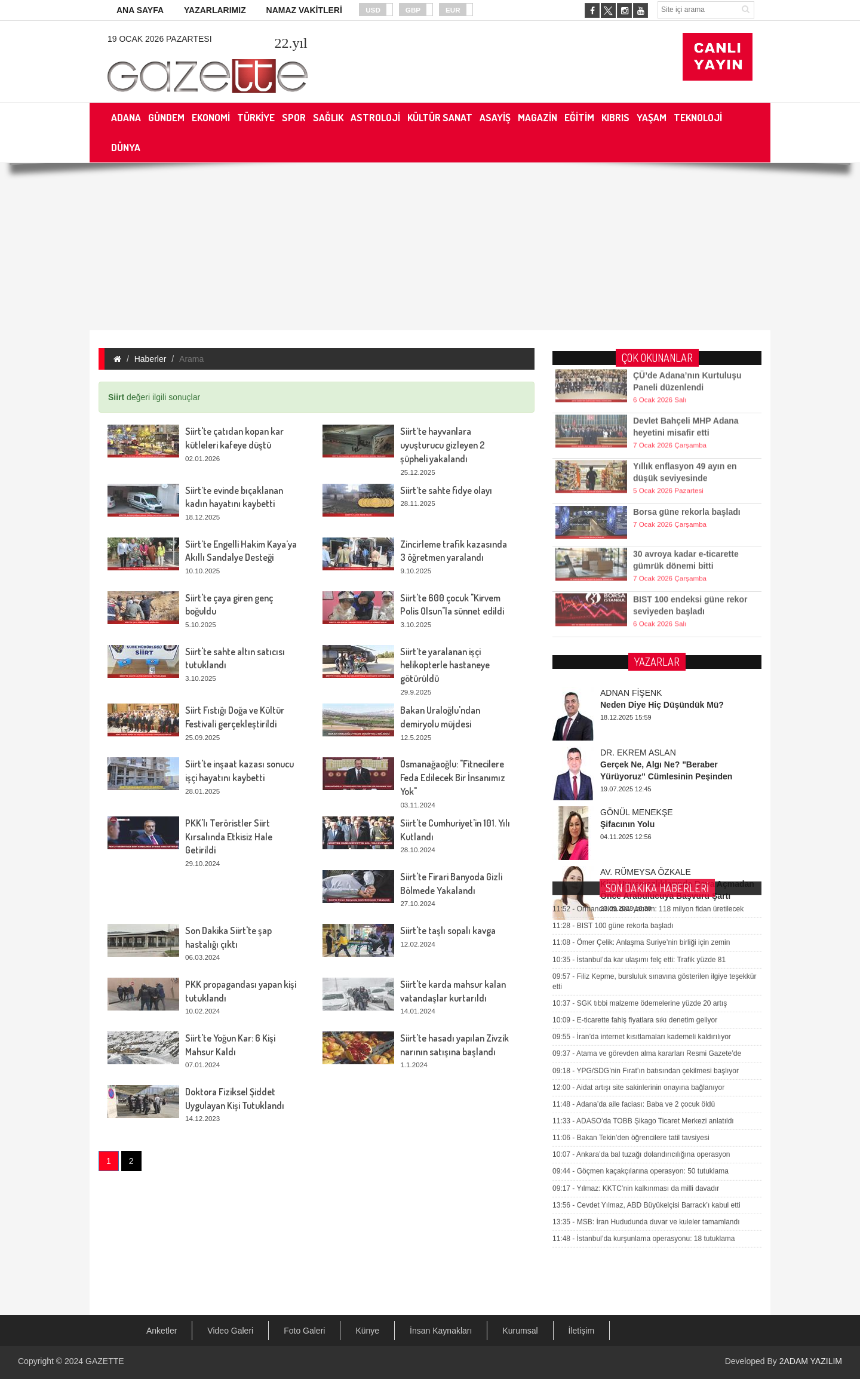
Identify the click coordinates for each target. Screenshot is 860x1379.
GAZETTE (104, 1361)
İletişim (582, 1330)
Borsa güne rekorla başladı (687, 495)
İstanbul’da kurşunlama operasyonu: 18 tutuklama (643, 1053)
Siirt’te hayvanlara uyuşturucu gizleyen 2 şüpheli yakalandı (442, 445)
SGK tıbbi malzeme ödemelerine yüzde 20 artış (639, 818)
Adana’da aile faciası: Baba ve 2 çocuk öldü (633, 918)
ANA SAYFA (140, 10)
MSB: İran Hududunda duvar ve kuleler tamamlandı (646, 1036)
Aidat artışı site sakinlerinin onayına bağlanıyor (638, 902)
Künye (367, 1330)
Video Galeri (230, 1330)
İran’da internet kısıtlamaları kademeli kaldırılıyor (641, 851)
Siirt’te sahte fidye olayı (446, 490)
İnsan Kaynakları (441, 1330)
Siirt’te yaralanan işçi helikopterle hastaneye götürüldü (445, 665)
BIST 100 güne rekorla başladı (613, 740)
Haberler (150, 359)
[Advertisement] (430, 246)
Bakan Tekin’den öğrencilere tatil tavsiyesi (631, 952)
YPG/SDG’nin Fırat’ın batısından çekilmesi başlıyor (645, 885)
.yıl (290, 43)
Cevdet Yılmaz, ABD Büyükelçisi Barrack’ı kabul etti (646, 1019)
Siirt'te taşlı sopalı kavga (448, 930)
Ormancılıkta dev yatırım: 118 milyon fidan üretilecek (648, 724)
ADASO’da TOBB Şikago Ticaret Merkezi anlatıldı (643, 935)
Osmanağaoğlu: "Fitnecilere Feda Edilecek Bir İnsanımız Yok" (452, 777)
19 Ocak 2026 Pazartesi (160, 39)
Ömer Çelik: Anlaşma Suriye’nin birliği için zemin (641, 757)
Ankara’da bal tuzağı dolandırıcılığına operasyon (641, 969)
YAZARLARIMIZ (215, 10)
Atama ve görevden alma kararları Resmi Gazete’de (646, 868)
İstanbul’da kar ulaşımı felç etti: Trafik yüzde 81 (639, 774)
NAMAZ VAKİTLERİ (304, 10)
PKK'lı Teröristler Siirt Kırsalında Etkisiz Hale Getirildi (228, 836)
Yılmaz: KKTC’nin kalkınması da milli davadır (635, 1003)
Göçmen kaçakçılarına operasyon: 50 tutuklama (640, 986)
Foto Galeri (304, 1330)
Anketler (161, 1330)
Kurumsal (520, 1330)
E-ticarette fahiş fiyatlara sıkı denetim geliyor (634, 835)
